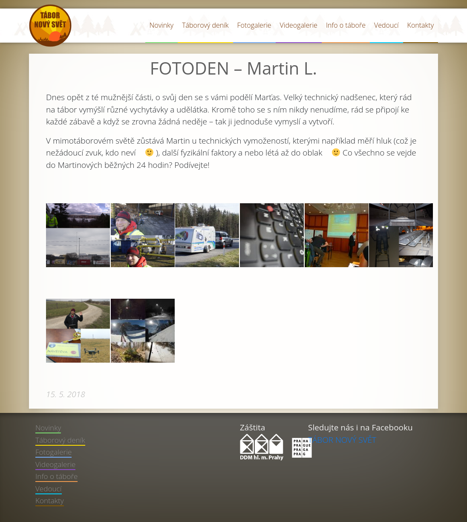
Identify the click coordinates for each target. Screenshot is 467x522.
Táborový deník (205, 25)
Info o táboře (346, 25)
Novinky (161, 25)
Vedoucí (386, 25)
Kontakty (420, 25)
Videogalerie (298, 25)
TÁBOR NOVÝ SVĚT (342, 439)
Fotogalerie (254, 25)
